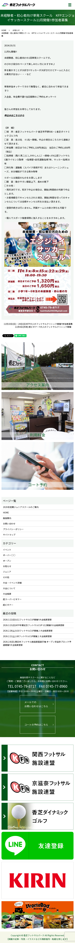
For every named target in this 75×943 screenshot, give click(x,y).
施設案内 (7, 518)
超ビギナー (8, 604)
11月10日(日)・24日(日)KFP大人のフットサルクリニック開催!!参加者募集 (38, 324)
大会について (9, 588)
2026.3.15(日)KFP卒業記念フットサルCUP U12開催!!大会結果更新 (33, 625)
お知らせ (16, 30)
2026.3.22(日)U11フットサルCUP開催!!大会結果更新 (27, 619)
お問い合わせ (9, 523)
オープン (7, 560)
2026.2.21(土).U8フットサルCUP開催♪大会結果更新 (27, 636)
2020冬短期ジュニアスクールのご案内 (21, 507)
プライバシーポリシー (13, 529)
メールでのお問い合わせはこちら (36, 704)
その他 (6, 577)
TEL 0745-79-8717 (22, 686)
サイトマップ (9, 534)
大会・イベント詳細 (12, 582)
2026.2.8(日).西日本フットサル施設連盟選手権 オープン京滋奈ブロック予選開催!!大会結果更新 (37, 643)
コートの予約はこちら (36, 724)
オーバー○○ (9, 555)
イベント (7, 549)
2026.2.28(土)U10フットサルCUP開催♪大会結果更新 (28, 630)
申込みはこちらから (14, 115)
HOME (3, 30)
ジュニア (7, 571)
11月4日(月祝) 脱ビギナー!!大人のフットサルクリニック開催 (43, 326)
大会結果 (7, 593)
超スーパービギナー (12, 599)
